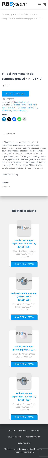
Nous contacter (14, 437)
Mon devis (35, 431)
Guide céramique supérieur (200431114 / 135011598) (24, 243)
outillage (15, 108)
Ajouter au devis (15, 93)
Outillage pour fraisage (20, 102)
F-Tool (29, 105)
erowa (23, 105)
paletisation (6, 111)
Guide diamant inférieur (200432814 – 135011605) (24, 296)
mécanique (6, 108)
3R (12, 105)
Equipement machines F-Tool (18, 14)
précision (16, 111)
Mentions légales (33, 437)
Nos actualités (24, 443)
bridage (17, 105)
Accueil (4, 14)
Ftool (35, 105)
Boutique (23, 431)
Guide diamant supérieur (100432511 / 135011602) (24, 396)
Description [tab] (9, 133)
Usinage (23, 111)
